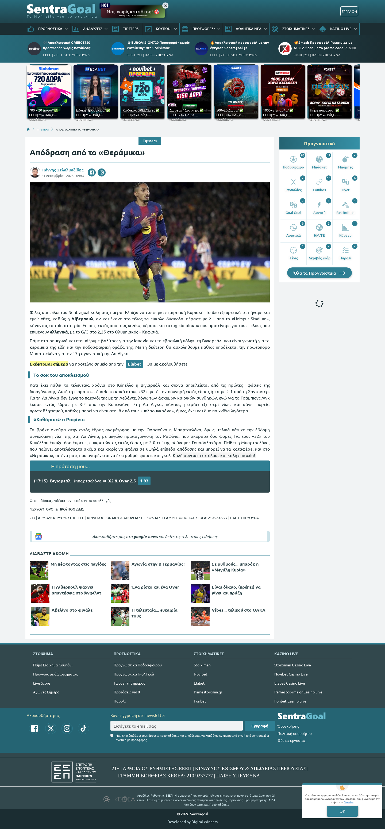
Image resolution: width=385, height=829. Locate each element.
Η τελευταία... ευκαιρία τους (155, 613)
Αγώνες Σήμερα (46, 691)
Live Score (41, 683)
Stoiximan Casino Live (292, 664)
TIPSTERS (43, 129)
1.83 (144, 480)
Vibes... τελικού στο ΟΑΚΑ (238, 610)
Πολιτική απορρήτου (295, 733)
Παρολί (120, 700)
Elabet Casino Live (289, 683)
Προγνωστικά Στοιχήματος (55, 673)
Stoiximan (202, 664)
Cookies (348, 802)
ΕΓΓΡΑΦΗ (349, 11)
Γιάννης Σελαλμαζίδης (62, 169)
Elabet (134, 364)
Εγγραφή (259, 725)
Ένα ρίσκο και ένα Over (155, 587)
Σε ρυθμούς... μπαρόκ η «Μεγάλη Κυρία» (235, 567)
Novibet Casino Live (291, 673)
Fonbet (200, 700)
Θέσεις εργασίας (291, 740)
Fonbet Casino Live (290, 700)
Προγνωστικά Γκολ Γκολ (134, 673)
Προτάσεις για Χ (127, 691)
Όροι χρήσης (288, 726)
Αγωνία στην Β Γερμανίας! (158, 564)
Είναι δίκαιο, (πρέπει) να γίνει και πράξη (236, 590)
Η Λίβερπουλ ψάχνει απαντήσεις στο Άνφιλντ (76, 590)
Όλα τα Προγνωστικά (319, 273)
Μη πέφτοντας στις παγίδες (78, 564)
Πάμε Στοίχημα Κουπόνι (52, 664)
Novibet (200, 673)
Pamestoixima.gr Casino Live (298, 691)
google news (145, 536)
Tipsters (150, 140)
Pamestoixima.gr (208, 691)
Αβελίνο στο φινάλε (72, 610)
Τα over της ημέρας (129, 683)
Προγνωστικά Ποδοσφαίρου (138, 664)
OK (342, 810)
